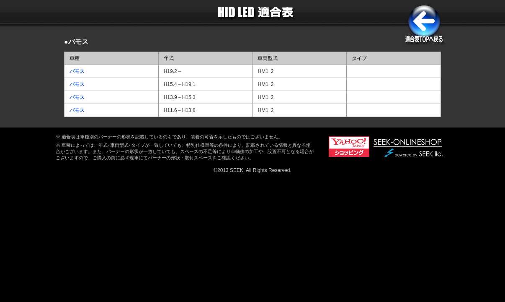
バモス (77, 71)
